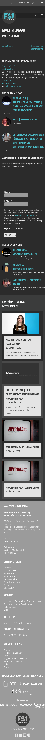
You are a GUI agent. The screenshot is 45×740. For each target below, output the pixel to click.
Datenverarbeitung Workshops (18, 604)
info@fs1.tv (12, 3)
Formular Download (13, 661)
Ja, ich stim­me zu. (13, 228)
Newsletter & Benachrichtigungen (19, 623)
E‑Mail (8, 201)
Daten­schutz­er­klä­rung (25, 215)
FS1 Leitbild (9, 573)
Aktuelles (9, 617)
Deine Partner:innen (13, 582)
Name (8, 192)
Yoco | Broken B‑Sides (25, 119)
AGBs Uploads (10, 607)
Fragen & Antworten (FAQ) (15, 658)
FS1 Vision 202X (11, 576)
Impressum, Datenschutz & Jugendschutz (22, 601)
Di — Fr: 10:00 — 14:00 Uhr (16, 635)
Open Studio (7, 46)
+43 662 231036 (23, 3)
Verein (6, 585)
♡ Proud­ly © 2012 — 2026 (22, 729)
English (33, 3)
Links (6, 664)
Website (8, 595)
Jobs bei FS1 (9, 588)
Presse (7, 650)
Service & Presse (13, 644)
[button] (37, 15)
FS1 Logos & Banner (13, 652)
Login (6, 610)
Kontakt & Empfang (16, 506)
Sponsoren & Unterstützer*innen (22, 676)
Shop (6, 655)
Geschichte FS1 (10, 570)
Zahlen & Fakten (11, 579)
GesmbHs (8, 567)
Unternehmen (12, 562)
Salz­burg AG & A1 (13, 86)
